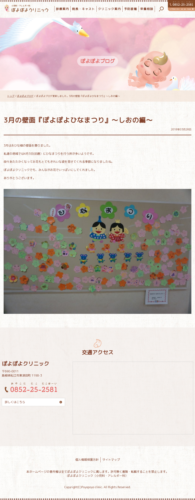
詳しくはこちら (15, 402)
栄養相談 (146, 9)
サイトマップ (111, 460)
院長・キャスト (83, 9)
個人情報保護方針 (87, 460)
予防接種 (130, 9)
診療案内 (62, 9)
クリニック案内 (109, 9)
